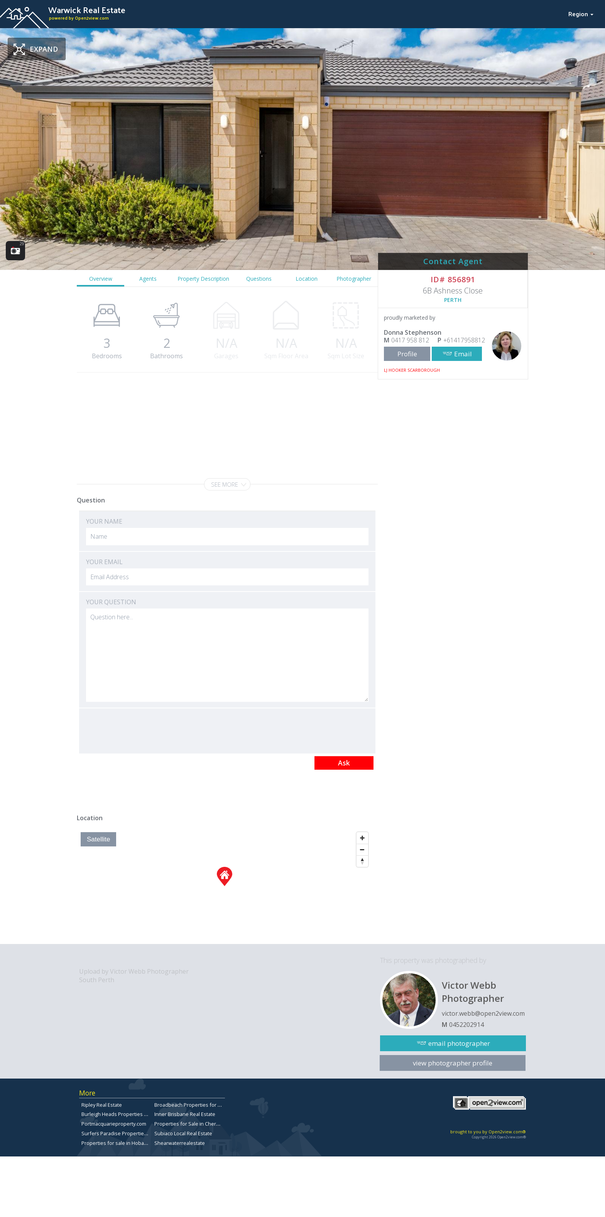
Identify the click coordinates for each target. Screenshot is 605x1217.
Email (463, 353)
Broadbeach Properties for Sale (191, 1104)
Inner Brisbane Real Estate (184, 1114)
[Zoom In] (362, 838)
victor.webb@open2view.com (483, 1013)
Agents (148, 278)
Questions (259, 278)
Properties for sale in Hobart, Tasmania (126, 1142)
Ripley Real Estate (101, 1104)
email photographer (459, 1043)
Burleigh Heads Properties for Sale (121, 1114)
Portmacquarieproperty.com (113, 1123)
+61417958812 (464, 340)
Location (307, 278)
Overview (100, 278)
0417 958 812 (410, 340)
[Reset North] (362, 861)
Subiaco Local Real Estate (183, 1133)
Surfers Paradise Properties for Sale (123, 1133)
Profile (407, 353)
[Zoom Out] (362, 849)
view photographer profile (452, 1063)
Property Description (203, 278)
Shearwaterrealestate (179, 1142)
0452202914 (466, 1024)
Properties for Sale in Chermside (192, 1123)
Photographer (353, 278)
